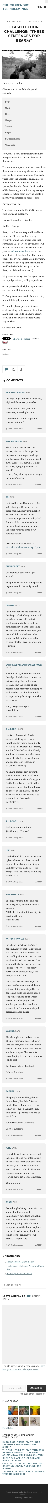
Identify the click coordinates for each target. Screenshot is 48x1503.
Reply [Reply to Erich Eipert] (39, 593)
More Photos (7, 1428)
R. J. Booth (11, 729)
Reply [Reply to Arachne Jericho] (39, 429)
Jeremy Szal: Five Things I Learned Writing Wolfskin (23, 1472)
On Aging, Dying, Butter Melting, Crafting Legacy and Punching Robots (22, 1466)
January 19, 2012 (15, 554)
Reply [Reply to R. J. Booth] (39, 809)
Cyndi (9, 1202)
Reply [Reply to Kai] (39, 554)
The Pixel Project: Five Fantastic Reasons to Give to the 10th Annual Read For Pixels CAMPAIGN (23, 1452)
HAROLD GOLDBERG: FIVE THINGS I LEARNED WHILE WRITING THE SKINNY (21, 1444)
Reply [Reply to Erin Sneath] (39, 926)
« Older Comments (12, 1285)
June (8, 1148)
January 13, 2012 (15, 21)
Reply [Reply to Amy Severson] (39, 484)
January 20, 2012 (15, 1018)
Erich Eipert (13, 566)
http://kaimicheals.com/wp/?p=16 (23, 547)
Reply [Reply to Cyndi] (39, 1245)
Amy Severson (14, 441)
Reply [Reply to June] (39, 1189)
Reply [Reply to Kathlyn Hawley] (39, 1018)
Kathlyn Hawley (15, 939)
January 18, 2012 (15, 429)
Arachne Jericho (15, 392)
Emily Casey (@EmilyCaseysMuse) (24, 665)
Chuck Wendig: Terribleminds (15, 7)
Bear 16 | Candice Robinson (19, 1273)
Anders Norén (28, 1498)
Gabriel (10, 1031)
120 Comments (34, 21)
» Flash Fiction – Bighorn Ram (20, 1262)
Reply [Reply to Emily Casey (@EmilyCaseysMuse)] (39, 716)
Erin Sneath (12, 894)
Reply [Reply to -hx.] (39, 882)
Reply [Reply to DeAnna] (39, 652)
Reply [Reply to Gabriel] (39, 1079)
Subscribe (36, 1388)
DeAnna (10, 605)
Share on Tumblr (21, 338)
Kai (7, 497)
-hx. (8, 850)
